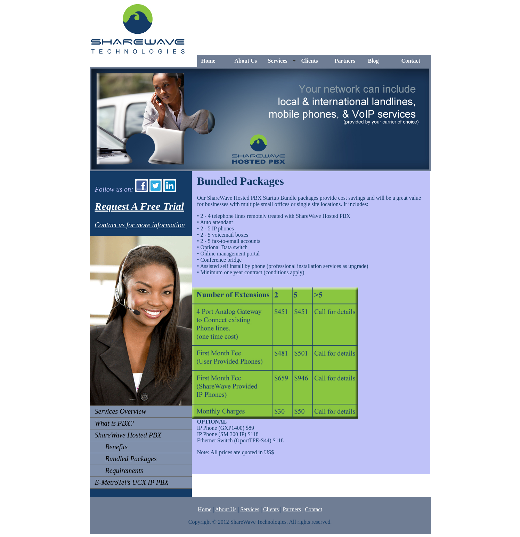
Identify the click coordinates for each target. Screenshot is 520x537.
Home (208, 61)
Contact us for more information (140, 225)
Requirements (119, 470)
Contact (410, 61)
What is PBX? (114, 423)
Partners (345, 61)
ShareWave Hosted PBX (128, 435)
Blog (373, 61)
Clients (309, 61)
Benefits (111, 447)
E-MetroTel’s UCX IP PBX (132, 482)
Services (277, 61)
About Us (246, 61)
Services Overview (120, 411)
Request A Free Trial (139, 206)
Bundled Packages (126, 459)
